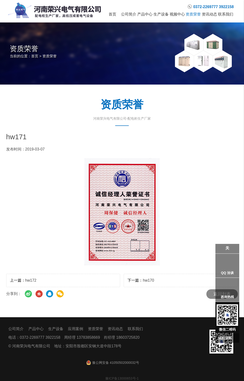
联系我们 (226, 14)
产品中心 (145, 14)
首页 (112, 14)
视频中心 (177, 14)
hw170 (148, 280)
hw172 (30, 280)
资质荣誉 (193, 14)
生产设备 (161, 14)
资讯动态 (209, 14)
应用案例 (75, 329)
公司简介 (129, 14)
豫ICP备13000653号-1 (122, 378)
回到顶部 (225, 338)
